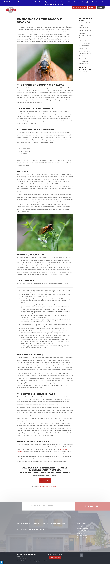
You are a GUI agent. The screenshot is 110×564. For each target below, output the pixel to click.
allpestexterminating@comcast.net (47, 486)
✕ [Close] (108, 3)
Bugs (92, 11)
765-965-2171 (83, 72)
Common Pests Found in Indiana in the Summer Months (85, 61)
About (73, 11)
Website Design (33, 561)
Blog (96, 11)
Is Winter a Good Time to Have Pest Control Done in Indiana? (85, 25)
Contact (102, 11)
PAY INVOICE (92, 7)
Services (79, 11)
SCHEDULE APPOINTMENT (79, 7)
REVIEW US (100, 7)
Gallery (87, 11)
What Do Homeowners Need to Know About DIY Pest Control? (86, 43)
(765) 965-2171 (55, 557)
